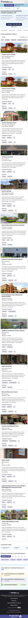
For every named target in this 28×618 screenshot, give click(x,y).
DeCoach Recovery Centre (10, 392)
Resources (14, 600)
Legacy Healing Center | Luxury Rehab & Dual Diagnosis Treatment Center (14, 486)
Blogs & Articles (14, 605)
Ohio (14, 8)
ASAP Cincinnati (6, 366)
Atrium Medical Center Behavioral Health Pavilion (12, 295)
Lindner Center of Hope (8, 54)
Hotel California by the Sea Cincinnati (13, 225)
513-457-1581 (9, 5)
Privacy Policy (18, 612)
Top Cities (19, 30)
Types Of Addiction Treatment (14, 603)
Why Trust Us (12, 30)
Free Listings (4, 30)
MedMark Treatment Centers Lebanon (13, 330)
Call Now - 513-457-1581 (14, 24)
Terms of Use (13, 612)
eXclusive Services (7, 157)
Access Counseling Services (10, 426)
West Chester (5, 559)
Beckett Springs (6, 191)
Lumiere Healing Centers (9, 123)
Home (2, 8)
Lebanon (19, 559)
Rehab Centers (7, 8)
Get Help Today (15, 615)
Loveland (13, 559)
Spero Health (5, 460)
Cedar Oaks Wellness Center (10, 521)
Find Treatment (14, 598)
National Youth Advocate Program (12, 259)
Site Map (8, 612)
